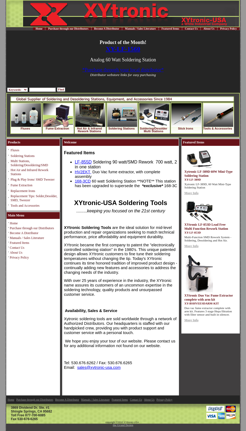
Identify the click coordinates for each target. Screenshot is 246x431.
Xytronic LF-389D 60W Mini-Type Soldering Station (208, 174)
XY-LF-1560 (123, 48)
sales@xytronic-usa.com (99, 367)
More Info (191, 193)
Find (61, 89)
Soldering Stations (121, 128)
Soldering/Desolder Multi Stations (153, 130)
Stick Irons (185, 128)
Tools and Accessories (25, 205)
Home (39, 28)
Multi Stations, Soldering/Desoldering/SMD (29, 163)
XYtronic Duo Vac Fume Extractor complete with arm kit (208, 297)
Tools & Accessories (217, 128)
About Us (208, 28)
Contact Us (191, 28)
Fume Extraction (57, 128)
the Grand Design (123, 425)
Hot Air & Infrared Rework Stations (89, 130)
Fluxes (25, 128)
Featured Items (170, 28)
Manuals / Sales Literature (140, 28)
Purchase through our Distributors (68, 28)
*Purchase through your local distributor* (123, 70)
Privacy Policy (228, 28)
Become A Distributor (106, 28)
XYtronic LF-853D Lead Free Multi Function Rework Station (206, 227)
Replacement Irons (23, 191)
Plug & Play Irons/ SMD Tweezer (33, 179)
